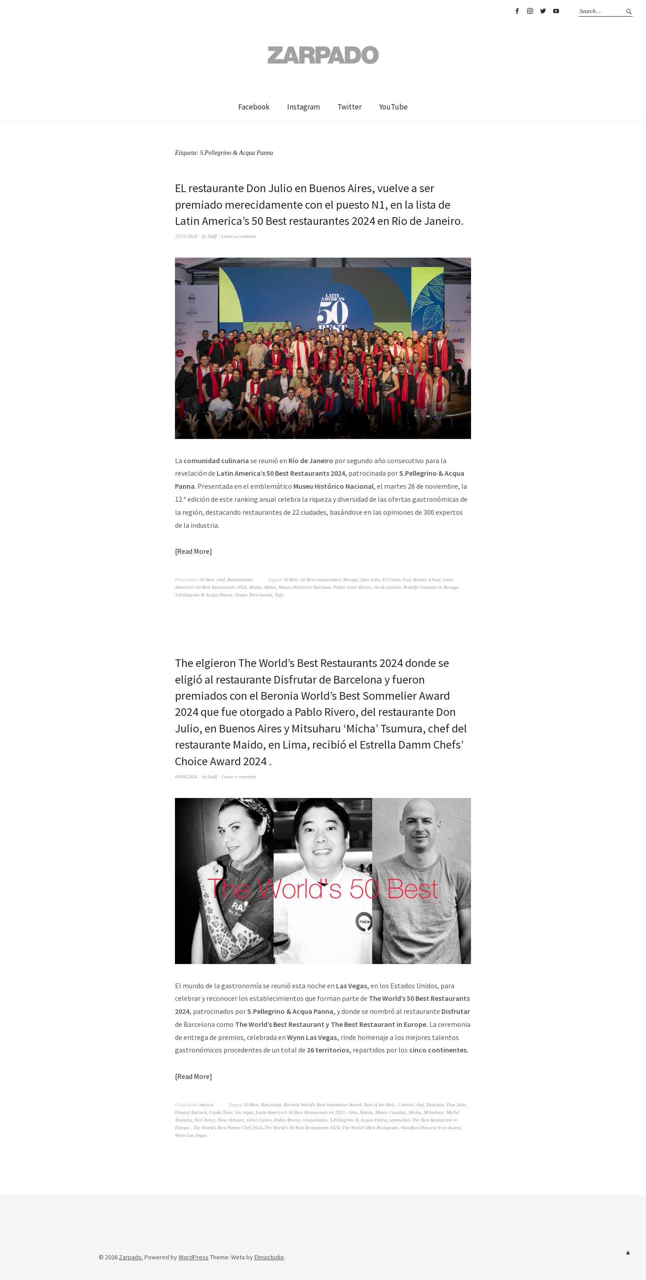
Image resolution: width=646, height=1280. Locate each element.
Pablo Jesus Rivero (352, 587)
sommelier (400, 1119)
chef (221, 579)
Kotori (420, 579)
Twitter (543, 11)
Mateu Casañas (390, 1112)
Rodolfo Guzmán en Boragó (430, 587)
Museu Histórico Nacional (305, 587)
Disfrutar (435, 1104)
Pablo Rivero (287, 1119)
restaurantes (315, 1119)
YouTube (556, 11)
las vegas (244, 1112)
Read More (193, 551)
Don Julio (370, 579)
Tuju (279, 594)
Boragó (350, 579)
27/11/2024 (186, 236)
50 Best (206, 579)
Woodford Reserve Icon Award (430, 1127)
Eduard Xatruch (191, 1112)
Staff (212, 236)
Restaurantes (240, 579)
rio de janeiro (387, 587)
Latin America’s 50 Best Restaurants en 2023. (301, 1112)
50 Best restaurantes (321, 579)
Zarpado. (131, 1257)
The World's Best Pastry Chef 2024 (227, 1127)
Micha (414, 1112)
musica (206, 1104)
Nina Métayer (231, 1119)
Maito (270, 587)
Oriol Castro (259, 1119)
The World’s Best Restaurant (370, 1127)
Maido (255, 587)
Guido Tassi (220, 1112)
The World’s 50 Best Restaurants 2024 (302, 1127)
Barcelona (271, 1104)
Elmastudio (269, 1257)
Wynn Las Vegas (191, 1135)
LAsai (435, 579)
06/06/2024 (186, 776)
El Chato (391, 579)
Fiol (407, 579)
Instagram (530, 11)
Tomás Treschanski (253, 594)
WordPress (194, 1257)
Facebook (517, 11)
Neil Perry (205, 1119)
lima (353, 1112)
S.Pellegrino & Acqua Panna (203, 594)
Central (405, 1104)
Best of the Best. (380, 1104)
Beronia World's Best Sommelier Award (322, 1104)
